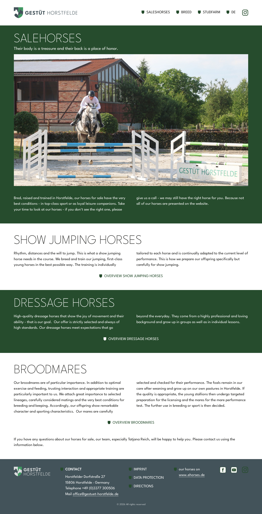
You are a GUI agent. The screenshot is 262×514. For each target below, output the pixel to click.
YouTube (234, 470)
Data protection (149, 478)
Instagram (245, 13)
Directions (143, 486)
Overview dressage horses (133, 339)
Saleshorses (158, 12)
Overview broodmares (133, 423)
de (233, 12)
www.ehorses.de (192, 475)
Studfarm (211, 12)
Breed (186, 12)
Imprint (140, 469)
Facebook (223, 470)
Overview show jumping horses (133, 276)
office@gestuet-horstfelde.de (95, 494)
